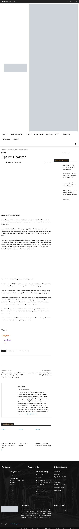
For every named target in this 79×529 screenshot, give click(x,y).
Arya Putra (9, 162)
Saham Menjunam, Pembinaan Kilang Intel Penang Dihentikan (68, 182)
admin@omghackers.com (17, 522)
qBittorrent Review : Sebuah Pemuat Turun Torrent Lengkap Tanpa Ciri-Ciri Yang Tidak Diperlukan (12, 375)
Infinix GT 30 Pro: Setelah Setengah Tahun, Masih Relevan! (8, 445)
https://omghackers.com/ (23, 389)
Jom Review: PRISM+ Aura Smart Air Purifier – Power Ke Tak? (69, 167)
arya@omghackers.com (31, 414)
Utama (3, 149)
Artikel (16, 149)
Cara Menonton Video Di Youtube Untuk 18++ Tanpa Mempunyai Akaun (69, 190)
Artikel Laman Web (23, 350)
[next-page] (1, 449)
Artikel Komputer (11, 350)
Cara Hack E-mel (14, 486)
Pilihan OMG (9, 149)
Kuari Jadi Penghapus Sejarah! (26, 443)
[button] (75, 144)
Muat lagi (66, 197)
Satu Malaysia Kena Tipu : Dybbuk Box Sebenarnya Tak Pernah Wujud (69, 174)
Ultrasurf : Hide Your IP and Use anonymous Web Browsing (17, 479)
